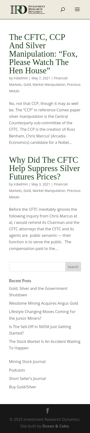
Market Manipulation (49, 84)
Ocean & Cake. (56, 426)
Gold (27, 84)
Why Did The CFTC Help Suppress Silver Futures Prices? (44, 168)
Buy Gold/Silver (22, 387)
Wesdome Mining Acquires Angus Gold (43, 303)
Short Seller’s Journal (27, 378)
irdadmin (21, 78)
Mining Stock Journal (27, 361)
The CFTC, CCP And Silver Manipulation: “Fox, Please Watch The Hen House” (43, 53)
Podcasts (17, 370)
